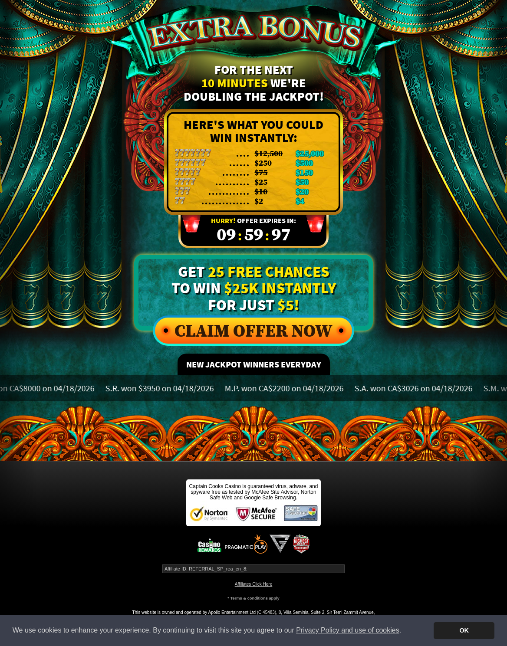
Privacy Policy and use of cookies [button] (347, 630)
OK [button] (464, 630)
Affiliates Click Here (254, 584)
